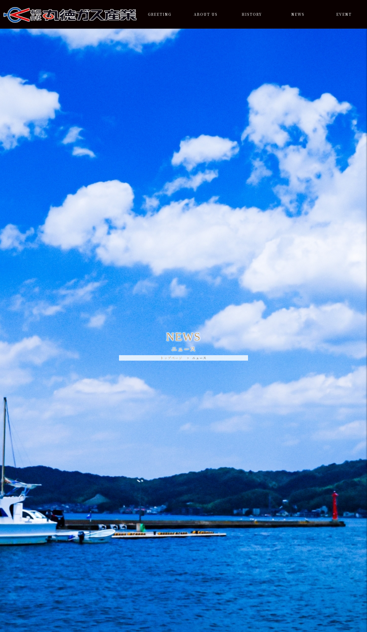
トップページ (171, 357)
